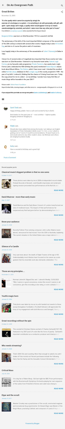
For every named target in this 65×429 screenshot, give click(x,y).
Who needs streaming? (12, 345)
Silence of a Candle (10, 246)
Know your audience (10, 222)
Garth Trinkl (14, 108)
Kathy (12, 146)
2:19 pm (13, 120)
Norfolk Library (11, 72)
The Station (24, 69)
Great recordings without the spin (16, 321)
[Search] (62, 6)
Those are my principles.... (13, 271)
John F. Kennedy (49, 51)
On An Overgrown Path (20, 5)
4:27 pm (13, 140)
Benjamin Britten (7, 36)
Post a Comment (10, 158)
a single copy (33, 72)
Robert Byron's (51, 67)
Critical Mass (7, 370)
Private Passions (38, 64)
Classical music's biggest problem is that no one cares (25, 172)
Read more (58, 190)
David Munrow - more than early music (18, 197)
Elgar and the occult (10, 395)
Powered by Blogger (32, 423)
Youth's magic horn (10, 296)
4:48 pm (13, 152)
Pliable (12, 126)
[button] (62, 12)
